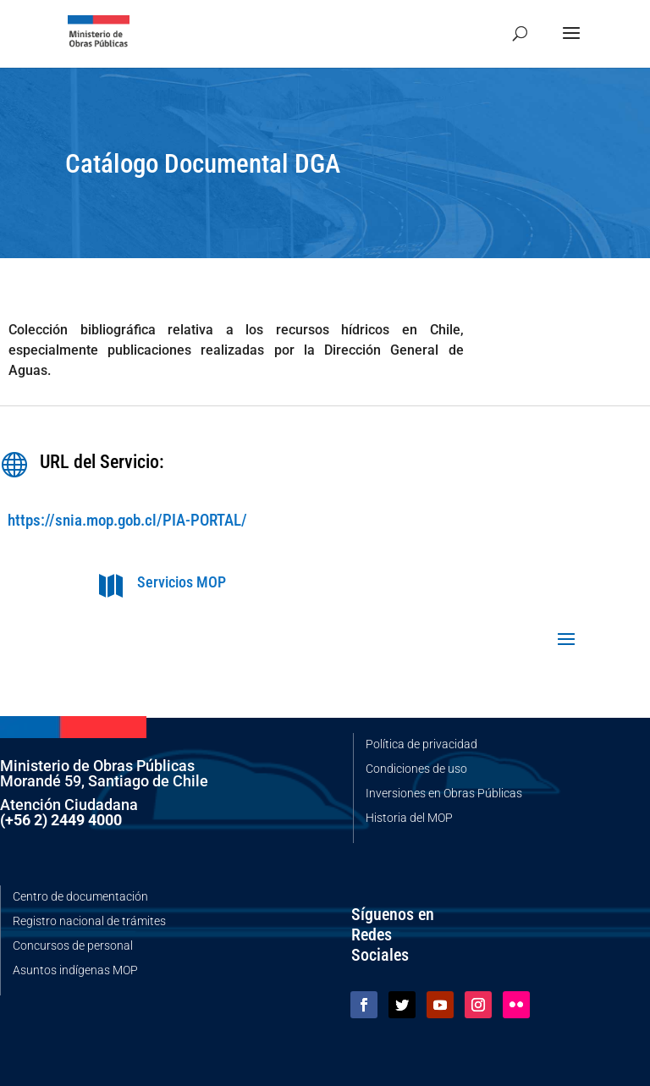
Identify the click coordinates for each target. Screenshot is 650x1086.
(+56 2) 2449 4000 (61, 820)
